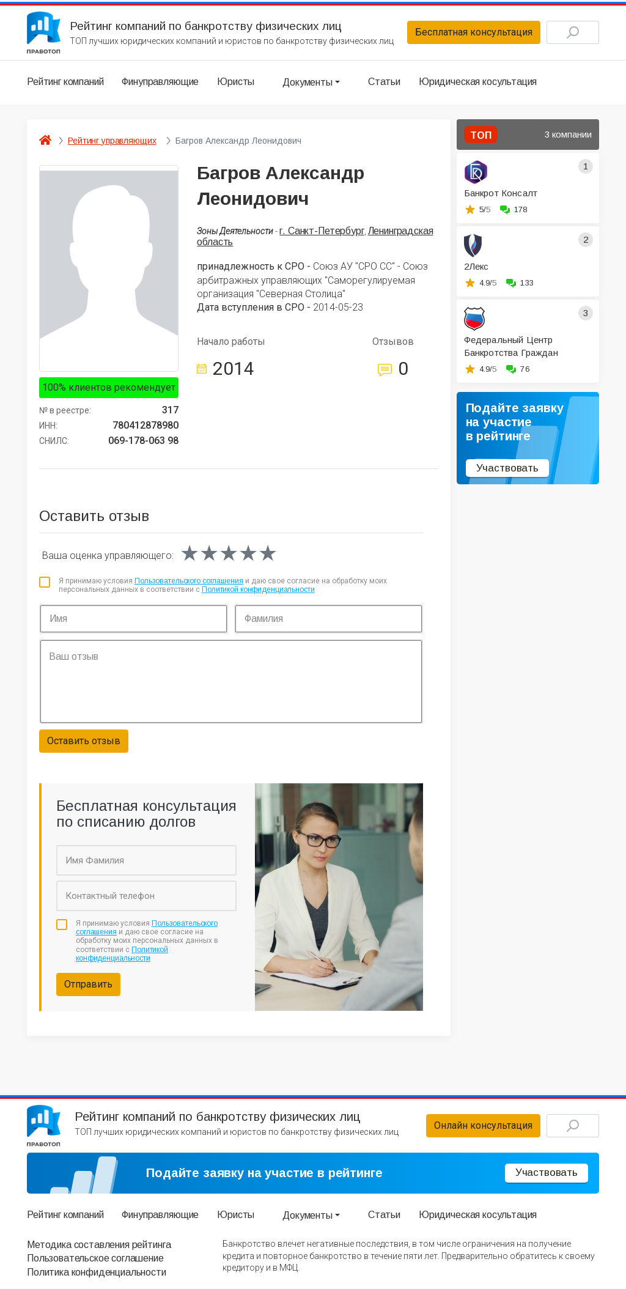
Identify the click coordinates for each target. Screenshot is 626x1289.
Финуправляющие (160, 82)
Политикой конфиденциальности (258, 590)
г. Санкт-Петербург (321, 231)
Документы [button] (307, 82)
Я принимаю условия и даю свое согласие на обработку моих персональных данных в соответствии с (223, 585)
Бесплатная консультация (472, 33)
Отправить (88, 984)
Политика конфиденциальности (96, 1273)
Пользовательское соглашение (95, 1259)
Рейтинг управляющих (112, 141)
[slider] (229, 554)
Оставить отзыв (83, 741)
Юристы (235, 82)
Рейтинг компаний (65, 82)
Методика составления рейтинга (99, 1245)
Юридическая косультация (478, 82)
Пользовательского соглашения (188, 581)
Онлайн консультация (482, 1126)
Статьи (384, 82)
